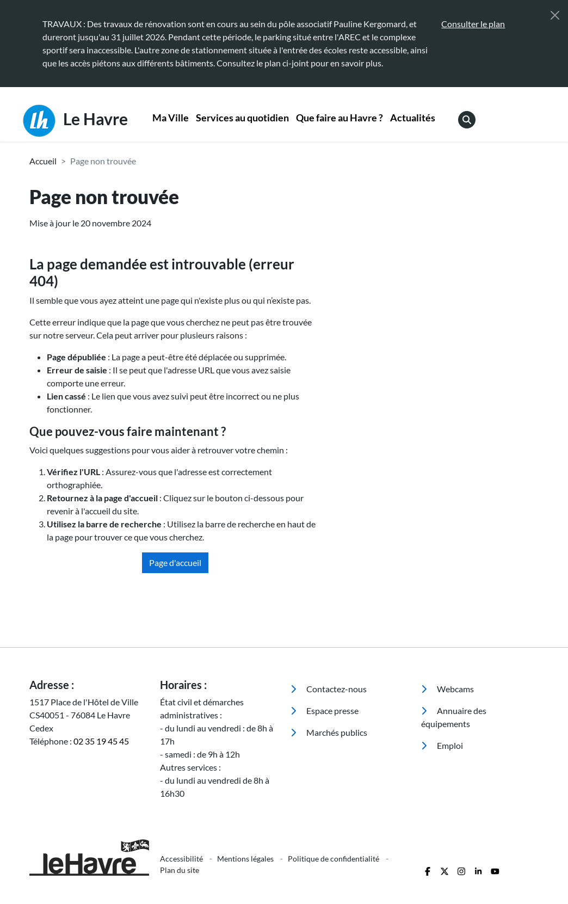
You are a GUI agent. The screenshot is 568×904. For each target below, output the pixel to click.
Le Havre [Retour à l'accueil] (75, 120)
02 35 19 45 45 (101, 741)
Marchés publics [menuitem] (329, 732)
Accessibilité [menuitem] (182, 858)
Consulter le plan (473, 24)
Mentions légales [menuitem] (246, 858)
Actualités (412, 118)
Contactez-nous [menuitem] (329, 689)
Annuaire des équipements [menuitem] (453, 717)
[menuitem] (171, 119)
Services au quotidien (242, 118)
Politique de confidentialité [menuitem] (334, 858)
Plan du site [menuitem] (179, 870)
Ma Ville (170, 118)
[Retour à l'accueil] (88, 857)
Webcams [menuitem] (447, 689)
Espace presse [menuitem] (325, 710)
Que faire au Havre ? (339, 118)
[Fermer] (555, 15)
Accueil (43, 161)
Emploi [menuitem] (442, 745)
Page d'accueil (175, 562)
